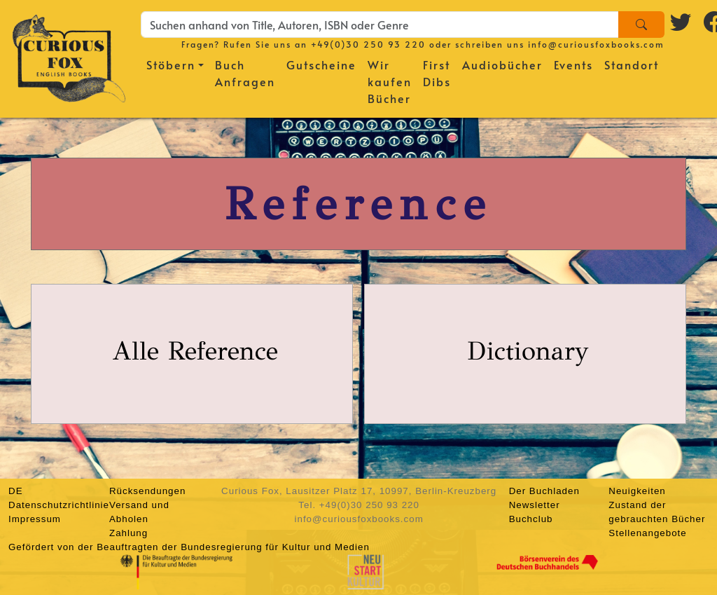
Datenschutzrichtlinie (58, 505)
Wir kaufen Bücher (390, 81)
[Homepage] (69, 56)
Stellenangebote (647, 533)
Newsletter (534, 505)
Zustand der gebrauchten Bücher (656, 512)
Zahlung (128, 533)
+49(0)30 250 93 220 (368, 44)
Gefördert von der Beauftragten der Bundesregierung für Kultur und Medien (189, 547)
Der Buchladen (544, 491)
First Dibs (437, 73)
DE (15, 491)
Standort (631, 64)
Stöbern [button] (170, 64)
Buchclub (531, 519)
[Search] (641, 24)
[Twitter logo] (681, 22)
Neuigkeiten (636, 491)
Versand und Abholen (139, 512)
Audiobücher (502, 64)
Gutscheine (321, 64)
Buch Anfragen (245, 73)
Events (573, 64)
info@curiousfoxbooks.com (596, 44)
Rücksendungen (147, 491)
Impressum (34, 519)
